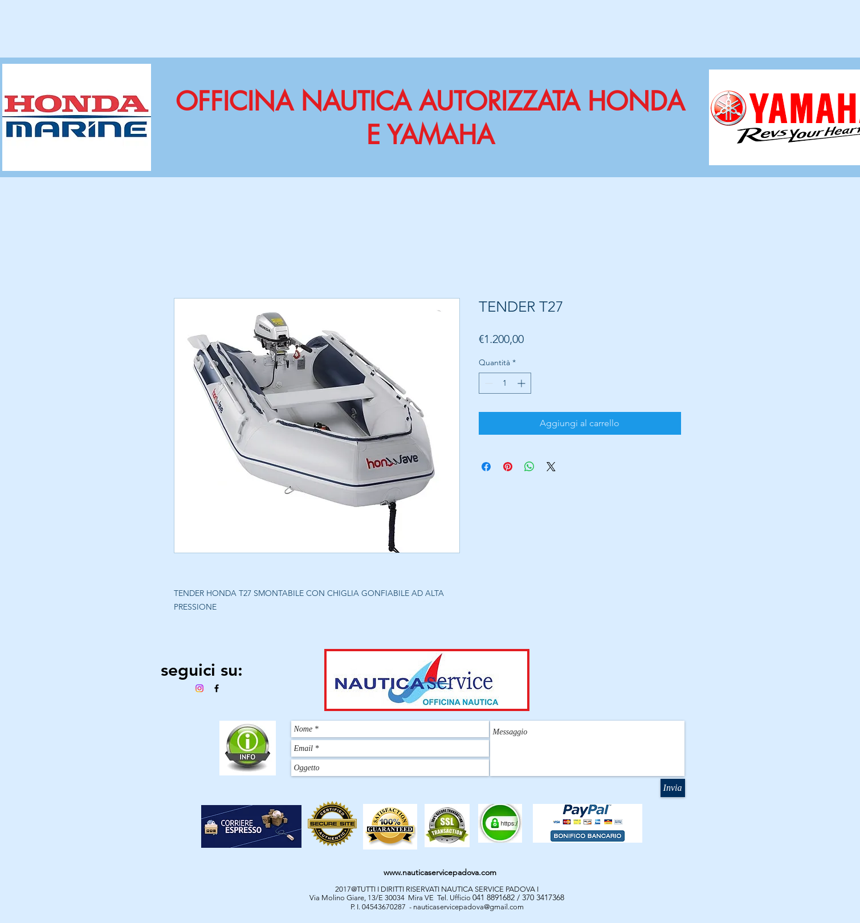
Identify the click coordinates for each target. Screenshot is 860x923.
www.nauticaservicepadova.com (440, 872)
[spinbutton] (505, 383)
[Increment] (522, 383)
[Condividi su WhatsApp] (529, 466)
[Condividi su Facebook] (486, 466)
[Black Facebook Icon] (216, 688)
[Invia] (673, 788)
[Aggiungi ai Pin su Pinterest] (508, 466)
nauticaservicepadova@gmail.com (468, 906)
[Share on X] (551, 466)
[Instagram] (199, 688)
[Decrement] (487, 383)
